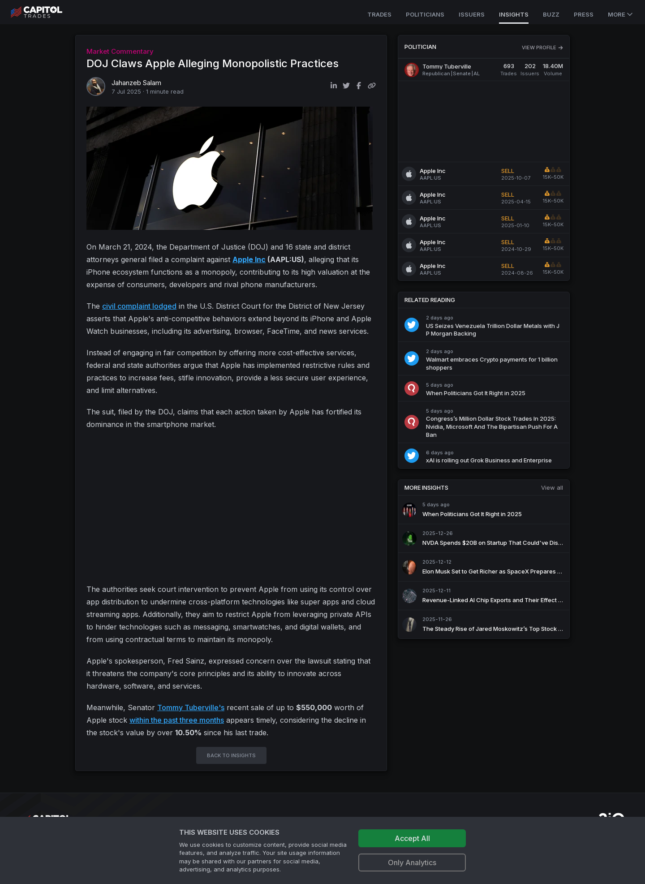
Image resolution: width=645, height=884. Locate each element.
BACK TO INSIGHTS (231, 755)
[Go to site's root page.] (46, 12)
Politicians (425, 14)
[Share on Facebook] (358, 85)
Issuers (472, 14)
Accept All (412, 838)
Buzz (551, 14)
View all (552, 487)
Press (583, 14)
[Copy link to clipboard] (372, 86)
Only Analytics (412, 862)
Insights (514, 14)
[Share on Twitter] (346, 85)
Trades (379, 14)
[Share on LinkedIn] (333, 85)
